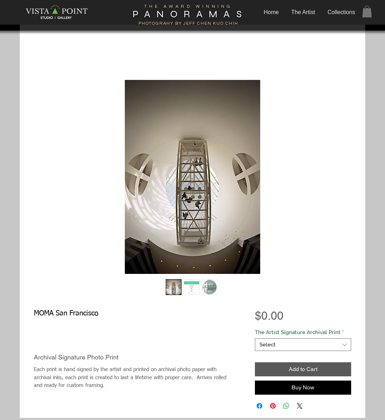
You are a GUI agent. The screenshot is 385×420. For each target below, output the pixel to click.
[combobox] (303, 344)
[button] (342, 12)
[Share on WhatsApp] (286, 406)
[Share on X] (299, 406)
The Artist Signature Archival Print (299, 332)
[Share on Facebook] (259, 406)
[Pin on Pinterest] (273, 406)
